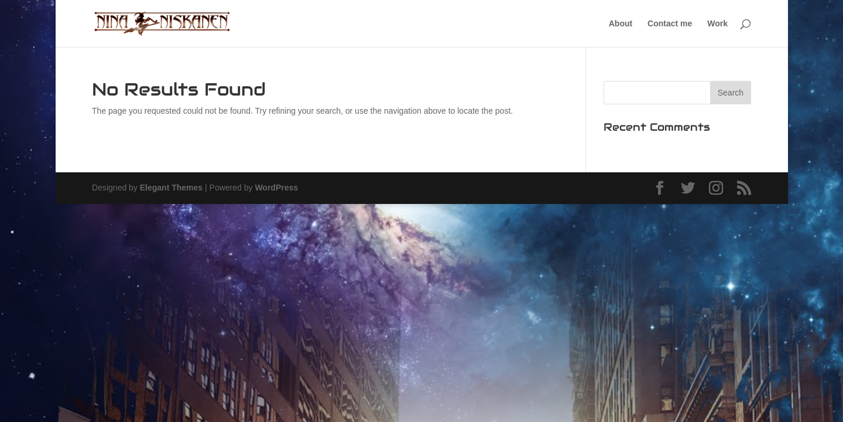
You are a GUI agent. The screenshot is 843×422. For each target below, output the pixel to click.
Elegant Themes (171, 187)
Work (717, 23)
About (620, 23)
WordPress (276, 187)
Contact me (669, 23)
